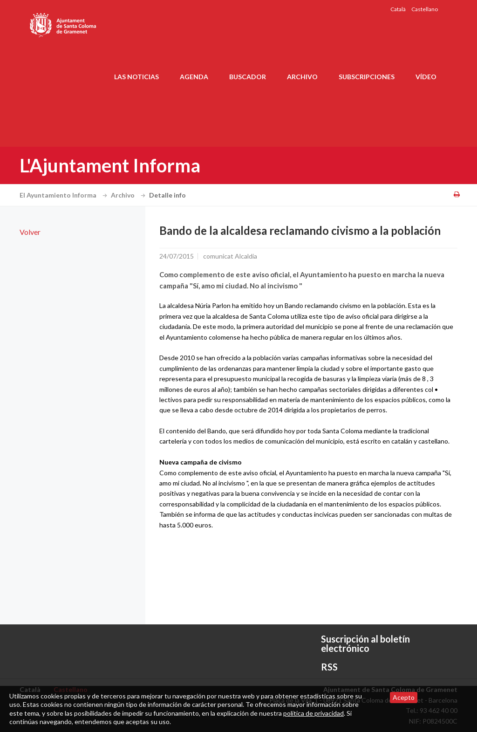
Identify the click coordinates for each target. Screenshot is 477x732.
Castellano (424, 9)
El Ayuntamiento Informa (64, 195)
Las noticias (136, 77)
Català (398, 9)
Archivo (302, 77)
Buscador (247, 77)
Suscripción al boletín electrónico (365, 643)
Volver (30, 231)
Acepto (404, 697)
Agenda (194, 77)
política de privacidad (313, 713)
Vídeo (426, 77)
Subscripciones (367, 77)
